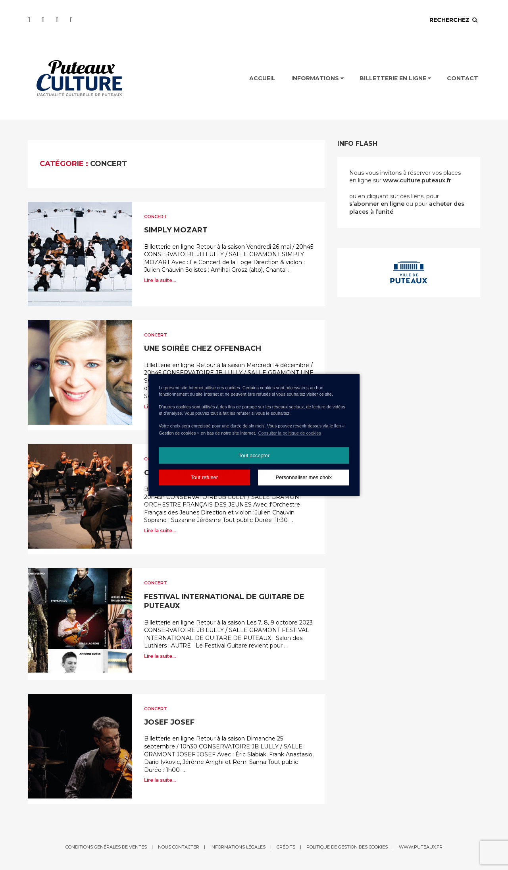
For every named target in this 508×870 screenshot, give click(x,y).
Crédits (286, 847)
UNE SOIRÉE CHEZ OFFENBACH (202, 348)
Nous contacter (178, 847)
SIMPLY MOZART (176, 230)
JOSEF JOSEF (169, 722)
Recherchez (453, 19)
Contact (462, 78)
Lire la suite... (160, 280)
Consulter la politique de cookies (289, 433)
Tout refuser (204, 477)
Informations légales (238, 847)
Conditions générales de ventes (106, 847)
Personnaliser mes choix (303, 477)
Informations (317, 78)
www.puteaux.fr (421, 847)
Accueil (262, 78)
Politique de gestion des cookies (347, 847)
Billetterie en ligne (395, 78)
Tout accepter (254, 455)
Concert (155, 216)
